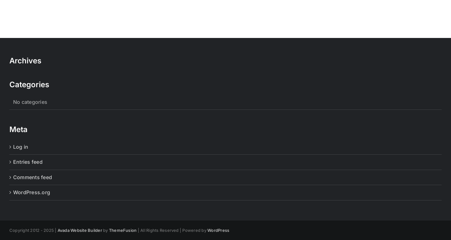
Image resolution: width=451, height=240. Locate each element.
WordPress (218, 230)
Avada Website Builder (80, 230)
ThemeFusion (123, 230)
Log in (20, 147)
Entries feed (28, 162)
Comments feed (32, 177)
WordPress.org (31, 192)
